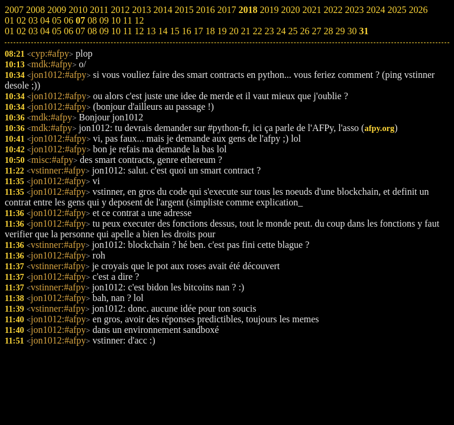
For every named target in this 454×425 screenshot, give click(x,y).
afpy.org (379, 128)
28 (328, 31)
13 (150, 31)
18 (210, 31)
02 (21, 31)
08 (92, 31)
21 (245, 31)
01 (9, 31)
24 (281, 31)
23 (269, 31)
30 (351, 31)
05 (56, 31)
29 (340, 31)
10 (116, 31)
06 (68, 31)
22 (257, 31)
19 (221, 31)
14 (162, 31)
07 (80, 31)
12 (139, 31)
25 (292, 31)
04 (45, 31)
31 (363, 31)
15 (174, 31)
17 (198, 31)
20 (233, 31)
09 (104, 31)
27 (316, 31)
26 (304, 31)
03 (33, 31)
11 (127, 31)
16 (186, 31)
